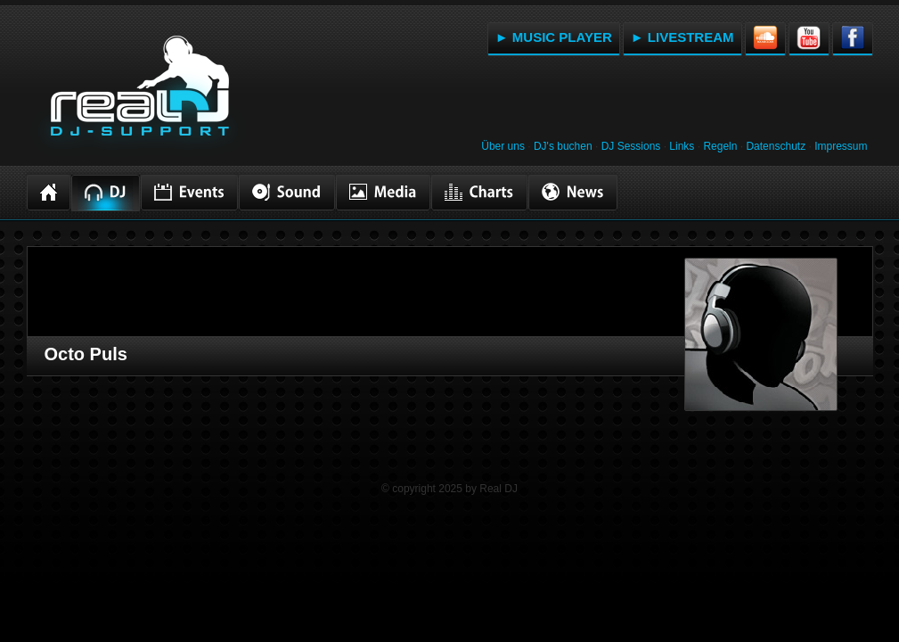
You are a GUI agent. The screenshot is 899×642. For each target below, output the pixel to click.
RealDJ (138, 96)
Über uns (503, 146)
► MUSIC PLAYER (553, 37)
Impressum (840, 146)
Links (681, 146)
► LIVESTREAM (682, 37)
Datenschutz (775, 146)
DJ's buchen (563, 146)
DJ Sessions (631, 146)
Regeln (720, 146)
